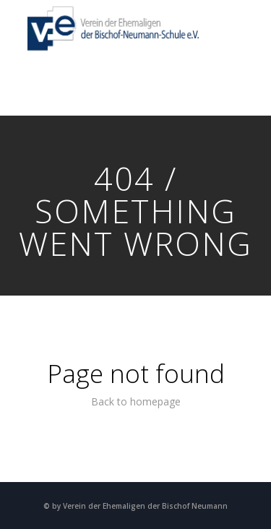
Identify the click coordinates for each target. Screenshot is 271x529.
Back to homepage (136, 401)
